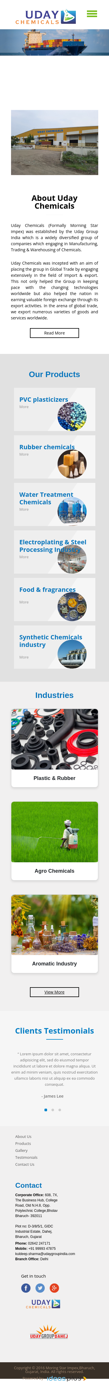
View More (54, 992)
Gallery (21, 1150)
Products (23, 1143)
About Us (23, 1137)
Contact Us (25, 1164)
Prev (5, 152)
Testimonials (26, 1157)
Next (104, 152)
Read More (54, 333)
